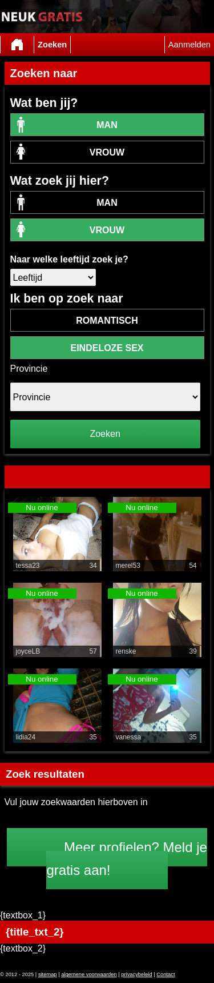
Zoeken (52, 44)
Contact (165, 974)
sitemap (47, 974)
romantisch (107, 320)
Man (106, 125)
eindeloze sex (106, 348)
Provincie (29, 368)
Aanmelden (189, 44)
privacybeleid (136, 974)
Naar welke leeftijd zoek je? (69, 259)
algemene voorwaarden (89, 974)
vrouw (107, 152)
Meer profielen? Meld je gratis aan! (126, 858)
